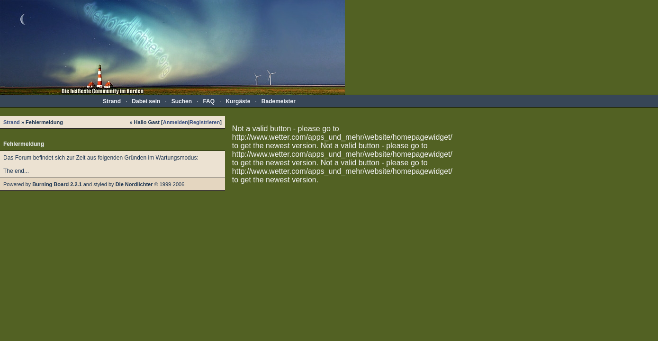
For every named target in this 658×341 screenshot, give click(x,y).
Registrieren (204, 122)
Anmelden (175, 122)
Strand (11, 122)
